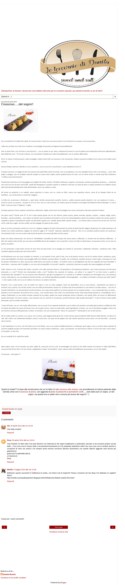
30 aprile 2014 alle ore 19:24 (23, 440)
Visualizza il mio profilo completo (13, 578)
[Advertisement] (58, 21)
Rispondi (10, 433)
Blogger (63, 583)
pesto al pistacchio (58, 392)
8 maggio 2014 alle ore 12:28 (24, 470)
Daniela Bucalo (9, 574)
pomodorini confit (76, 392)
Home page (58, 527)
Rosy (9, 440)
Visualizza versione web (58, 532)
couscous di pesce (28, 392)
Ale (8, 426)
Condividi (6, 413)
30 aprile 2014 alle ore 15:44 (21, 426)
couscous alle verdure (68, 389)
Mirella (10, 470)
